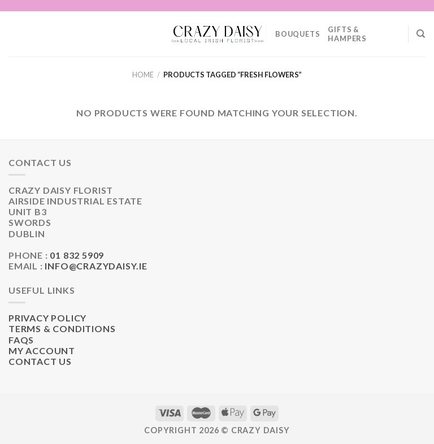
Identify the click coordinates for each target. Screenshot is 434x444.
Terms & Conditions (61, 328)
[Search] (421, 34)
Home (143, 74)
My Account (41, 350)
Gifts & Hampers (347, 34)
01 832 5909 (77, 255)
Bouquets (297, 33)
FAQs (21, 339)
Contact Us (40, 361)
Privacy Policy (47, 317)
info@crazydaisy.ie (96, 265)
